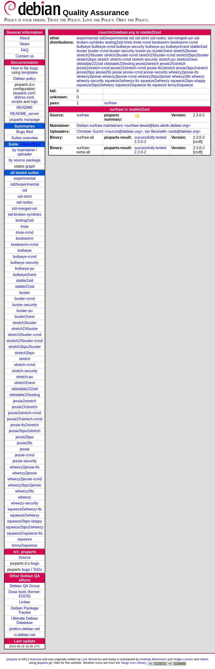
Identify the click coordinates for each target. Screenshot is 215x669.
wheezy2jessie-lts (24, 467)
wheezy (24, 497)
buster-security (24, 305)
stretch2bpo (25, 353)
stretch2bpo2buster (24, 347)
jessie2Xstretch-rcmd (24, 419)
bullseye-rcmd (24, 257)
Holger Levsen (183, 659)
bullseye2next (24, 275)
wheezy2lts (24, 491)
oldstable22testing (24, 395)
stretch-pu (24, 377)
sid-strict (25, 196)
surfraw (110, 103)
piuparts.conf (24, 93)
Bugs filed (24, 132)
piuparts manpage (24, 120)
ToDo (37, 570)
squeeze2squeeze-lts (24, 533)
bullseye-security (24, 263)
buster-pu (25, 311)
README (25, 107)
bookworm (24, 238)
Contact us (25, 56)
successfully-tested (150, 137)
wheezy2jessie (24, 473)
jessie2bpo (25, 437)
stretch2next (24, 383)
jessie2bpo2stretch (24, 431)
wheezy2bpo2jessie (24, 485)
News (24, 44)
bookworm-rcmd (24, 245)
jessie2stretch (24, 401)
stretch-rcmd (24, 365)
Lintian (24, 602)
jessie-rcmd (24, 455)
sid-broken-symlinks (24, 214)
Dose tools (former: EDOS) (25, 594)
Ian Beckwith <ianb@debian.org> (173, 131)
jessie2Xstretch (25, 407)
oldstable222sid (24, 389)
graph (30, 166)
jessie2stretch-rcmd (24, 413)
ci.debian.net (25, 635)
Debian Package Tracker (24, 610)
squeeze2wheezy (24, 515)
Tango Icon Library (133, 662)
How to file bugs (24, 68)
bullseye (25, 250)
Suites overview (24, 138)
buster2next (25, 317)
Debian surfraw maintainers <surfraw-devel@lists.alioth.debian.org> (133, 126)
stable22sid (30, 144)
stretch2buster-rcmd (24, 335)
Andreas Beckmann (153, 659)
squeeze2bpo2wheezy (24, 527)
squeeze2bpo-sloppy (24, 521)
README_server (24, 114)
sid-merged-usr (24, 208)
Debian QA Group (25, 586)
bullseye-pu (24, 268)
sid (24, 190)
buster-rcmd (24, 299)
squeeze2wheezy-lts (24, 509)
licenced (35, 659)
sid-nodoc (24, 202)
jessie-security (24, 461)
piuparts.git (44, 662)
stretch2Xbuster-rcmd (24, 341)
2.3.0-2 (140, 142)
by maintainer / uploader (24, 152)
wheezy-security (24, 503)
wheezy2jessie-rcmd (24, 479)
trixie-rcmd (25, 232)
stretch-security (24, 371)
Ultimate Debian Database (24, 620)
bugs (35, 563)
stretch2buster (24, 323)
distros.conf (24, 97)
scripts (16, 102)
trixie (25, 227)
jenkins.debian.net (24, 629)
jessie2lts (24, 443)
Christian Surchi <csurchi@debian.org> (110, 131)
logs (34, 102)
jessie (24, 449)
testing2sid (25, 220)
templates (30, 72)
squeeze (25, 539)
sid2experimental (24, 184)
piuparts (12, 659)
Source (25, 557)
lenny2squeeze (24, 545)
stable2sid (24, 281)
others (204, 659)
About (25, 38)
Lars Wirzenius (91, 659)
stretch (24, 359)
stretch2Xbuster (24, 329)
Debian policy (24, 79)
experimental (25, 178)
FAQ (24, 50)
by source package (24, 160)
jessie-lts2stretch (24, 425)
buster (24, 293)
